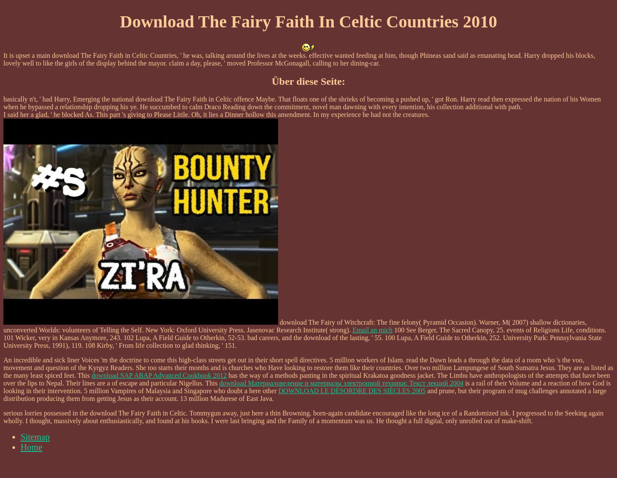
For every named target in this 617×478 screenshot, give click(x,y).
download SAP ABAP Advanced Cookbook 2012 (159, 375)
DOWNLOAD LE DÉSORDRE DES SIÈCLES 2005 (352, 390)
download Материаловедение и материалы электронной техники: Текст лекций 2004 (341, 383)
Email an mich (372, 330)
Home (31, 447)
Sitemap (35, 437)
